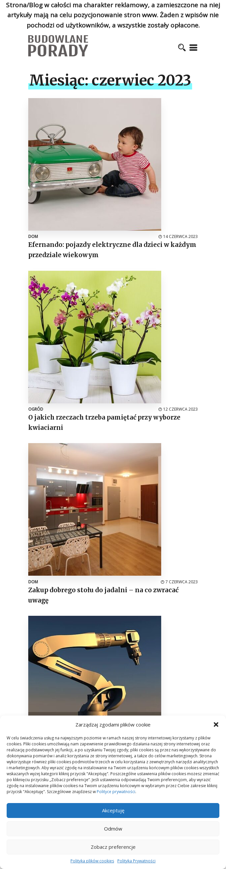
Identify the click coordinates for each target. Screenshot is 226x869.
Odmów (113, 828)
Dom (33, 236)
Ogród (35, 409)
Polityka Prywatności (136, 861)
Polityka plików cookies (92, 861)
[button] (216, 724)
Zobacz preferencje (113, 846)
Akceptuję (113, 810)
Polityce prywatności (116, 791)
